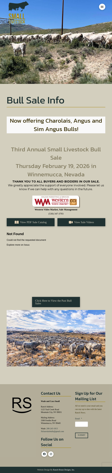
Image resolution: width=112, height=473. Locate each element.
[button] (102, 7)
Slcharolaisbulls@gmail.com (52, 431)
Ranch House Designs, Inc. (64, 470)
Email (78, 419)
